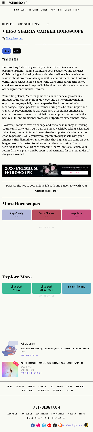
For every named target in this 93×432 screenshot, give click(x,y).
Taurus (20, 387)
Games (44, 10)
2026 (16, 51)
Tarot (53, 10)
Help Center (58, 418)
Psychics (33, 10)
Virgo (60, 387)
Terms (82, 413)
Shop (76, 10)
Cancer (42, 387)
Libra (69, 387)
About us (12, 413)
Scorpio (80, 387)
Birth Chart (64, 10)
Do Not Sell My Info (38, 418)
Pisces (69, 391)
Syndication (58, 413)
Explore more (30, 355)
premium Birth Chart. (47, 191)
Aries (10, 387)
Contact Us (26, 413)
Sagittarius (28, 391)
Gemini (31, 387)
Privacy (72, 413)
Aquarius (58, 391)
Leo (51, 387)
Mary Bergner (14, 38)
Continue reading (32, 373)
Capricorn (43, 391)
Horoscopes (20, 10)
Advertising (42, 413)
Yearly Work (24, 24)
